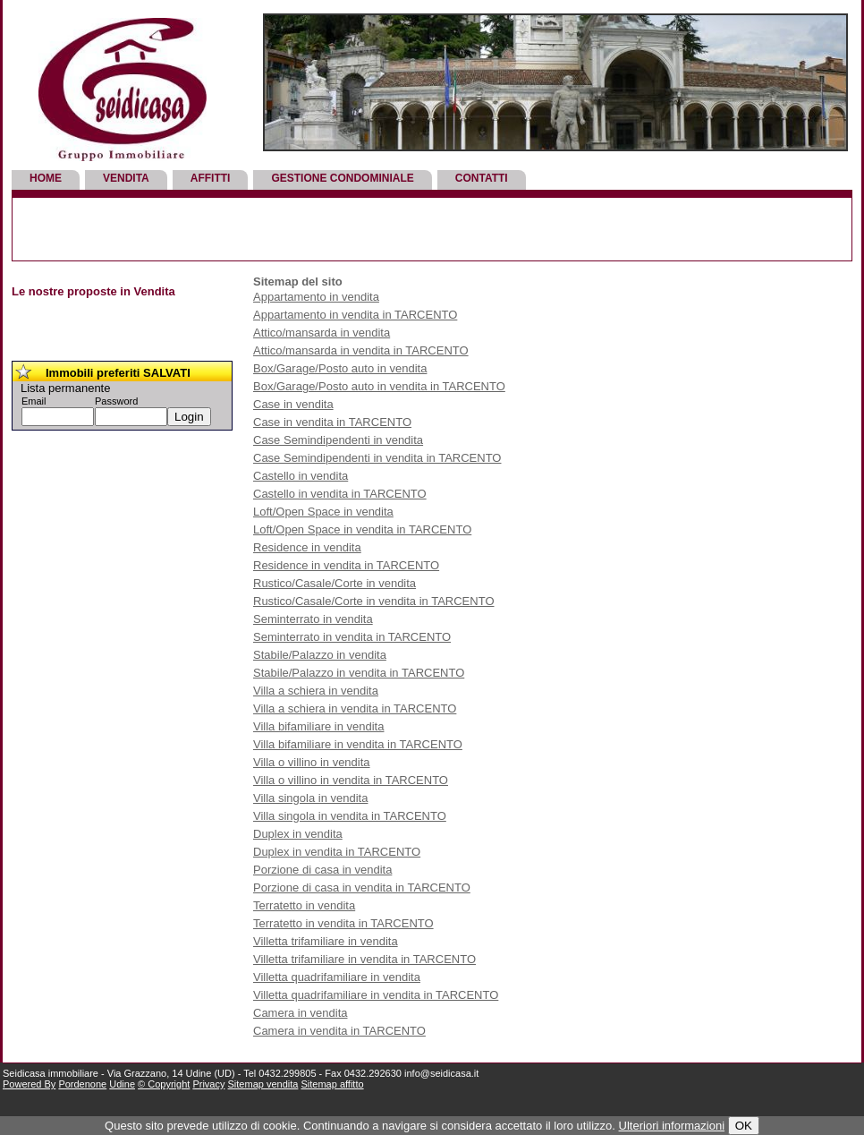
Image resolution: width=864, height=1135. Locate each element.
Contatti (481, 178)
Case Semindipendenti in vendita (338, 440)
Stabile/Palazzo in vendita (319, 654)
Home (46, 178)
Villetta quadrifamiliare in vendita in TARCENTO (375, 995)
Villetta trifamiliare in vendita (325, 941)
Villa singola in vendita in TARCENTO (349, 816)
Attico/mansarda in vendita (321, 332)
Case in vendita (293, 404)
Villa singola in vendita (310, 798)
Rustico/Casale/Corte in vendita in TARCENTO (374, 601)
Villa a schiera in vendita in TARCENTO (354, 708)
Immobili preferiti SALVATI (118, 373)
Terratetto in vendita (304, 905)
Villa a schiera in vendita (315, 690)
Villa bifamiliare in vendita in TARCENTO (357, 744)
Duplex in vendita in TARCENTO (336, 851)
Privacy (208, 1084)
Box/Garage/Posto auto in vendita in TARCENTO (379, 386)
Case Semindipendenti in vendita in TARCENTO (377, 458)
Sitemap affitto (332, 1084)
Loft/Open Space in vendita (323, 511)
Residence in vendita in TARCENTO (346, 565)
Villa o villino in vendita (311, 762)
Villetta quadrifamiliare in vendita (336, 977)
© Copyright (164, 1084)
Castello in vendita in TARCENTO (340, 493)
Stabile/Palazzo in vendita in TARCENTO (358, 672)
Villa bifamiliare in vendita (318, 726)
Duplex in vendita (298, 834)
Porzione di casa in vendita (322, 869)
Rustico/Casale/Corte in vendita (334, 583)
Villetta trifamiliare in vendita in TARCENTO (364, 959)
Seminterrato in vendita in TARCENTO (352, 637)
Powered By (29, 1084)
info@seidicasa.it (441, 1073)
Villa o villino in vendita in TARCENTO (350, 780)
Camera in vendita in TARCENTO (339, 1030)
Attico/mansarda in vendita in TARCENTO (361, 350)
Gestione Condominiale (342, 178)
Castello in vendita (300, 475)
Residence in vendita (307, 547)
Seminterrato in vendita (313, 619)
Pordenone (82, 1084)
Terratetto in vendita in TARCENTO (343, 923)
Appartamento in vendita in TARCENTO (355, 314)
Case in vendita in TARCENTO (332, 422)
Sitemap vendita (263, 1084)
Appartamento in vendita (316, 296)
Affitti (211, 178)
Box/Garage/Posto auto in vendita (340, 368)
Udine (122, 1084)
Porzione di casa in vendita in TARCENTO (361, 887)
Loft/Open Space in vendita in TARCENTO (362, 529)
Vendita (126, 178)
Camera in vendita (300, 1013)
